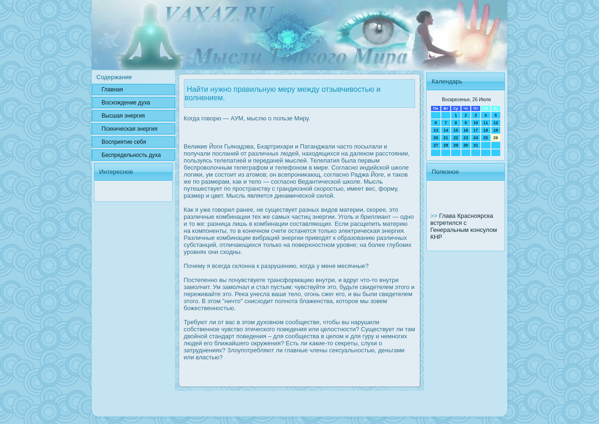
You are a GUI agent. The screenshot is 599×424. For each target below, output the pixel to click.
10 (475, 122)
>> (434, 215)
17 (475, 130)
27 (435, 145)
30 (465, 145)
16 (465, 130)
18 (485, 130)
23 (465, 137)
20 (435, 137)
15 (455, 130)
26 (495, 137)
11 (485, 122)
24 (475, 137)
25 (485, 137)
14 (446, 130)
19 (495, 130)
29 (455, 145)
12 (495, 122)
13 (435, 130)
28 (446, 145)
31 (475, 145)
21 (446, 137)
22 (455, 137)
